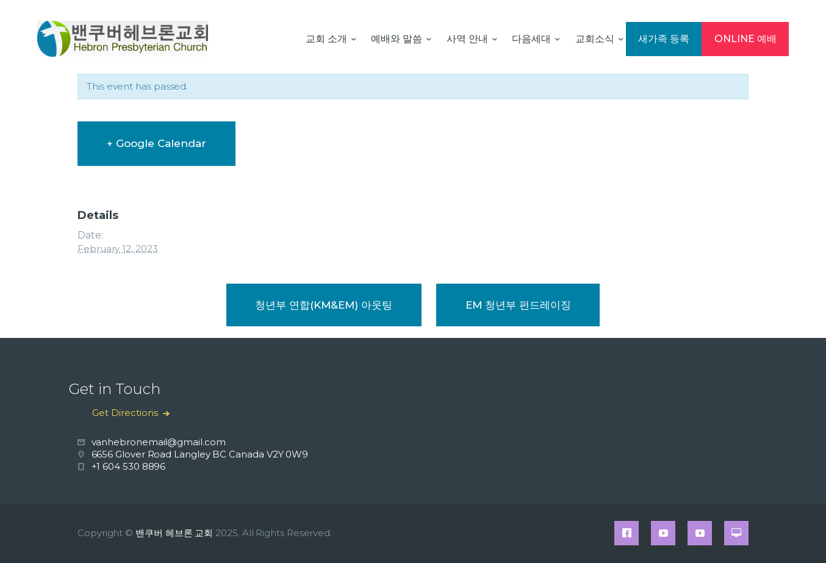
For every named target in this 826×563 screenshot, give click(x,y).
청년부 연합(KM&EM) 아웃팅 (323, 305)
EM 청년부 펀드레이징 (518, 305)
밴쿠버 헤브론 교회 (174, 533)
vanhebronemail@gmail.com (159, 442)
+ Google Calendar (156, 143)
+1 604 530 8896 (129, 466)
